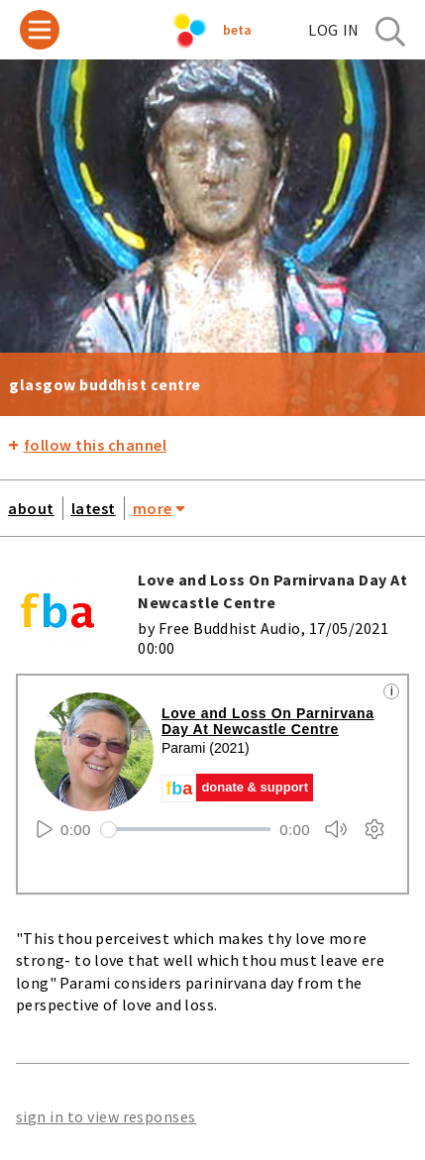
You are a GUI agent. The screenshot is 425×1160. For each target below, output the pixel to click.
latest (93, 508)
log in (334, 30)
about (31, 508)
